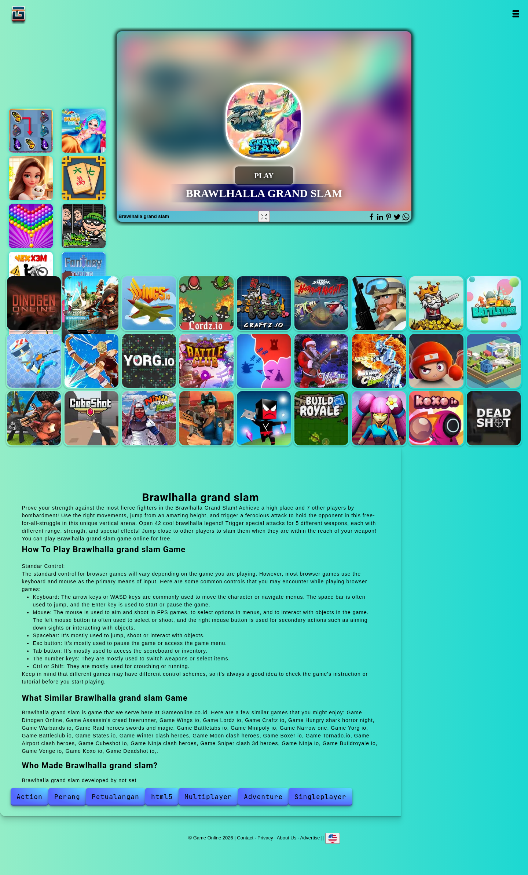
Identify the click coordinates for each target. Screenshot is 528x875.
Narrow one (91, 361)
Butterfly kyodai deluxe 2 (31, 131)
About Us (286, 837)
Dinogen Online (34, 303)
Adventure (263, 796)
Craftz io (264, 303)
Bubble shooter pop (31, 226)
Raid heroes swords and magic (436, 303)
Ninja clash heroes (149, 418)
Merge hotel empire (31, 178)
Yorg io (149, 361)
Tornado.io (494, 361)
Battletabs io (494, 303)
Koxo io (436, 418)
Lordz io (206, 303)
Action (29, 796)
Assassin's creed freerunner (91, 303)
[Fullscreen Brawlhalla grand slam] (264, 216)
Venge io (379, 418)
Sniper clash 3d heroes (206, 418)
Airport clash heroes (34, 418)
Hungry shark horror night (321, 303)
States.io (264, 361)
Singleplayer (320, 796)
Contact (245, 837)
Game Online (41, 14)
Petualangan (115, 796)
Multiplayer (208, 796)
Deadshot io (494, 418)
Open (516, 14)
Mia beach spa (84, 131)
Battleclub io (206, 361)
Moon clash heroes (379, 361)
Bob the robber (84, 226)
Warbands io (379, 303)
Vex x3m (31, 274)
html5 (162, 796)
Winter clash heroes (321, 361)
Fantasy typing (84, 274)
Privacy (265, 837)
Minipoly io (34, 361)
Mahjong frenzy (84, 178)
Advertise (310, 837)
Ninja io (264, 418)
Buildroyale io (321, 418)
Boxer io (436, 361)
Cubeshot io (91, 418)
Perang (67, 796)
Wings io (149, 303)
